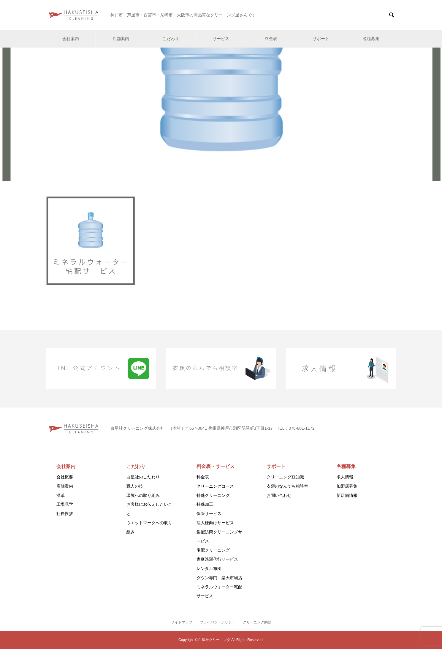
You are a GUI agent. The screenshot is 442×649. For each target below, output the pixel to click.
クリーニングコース (215, 486)
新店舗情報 (347, 495)
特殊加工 (205, 504)
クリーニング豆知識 (285, 477)
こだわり (170, 38)
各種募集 (371, 38)
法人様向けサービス (215, 522)
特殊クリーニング (213, 495)
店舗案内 (121, 38)
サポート (321, 38)
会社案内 (70, 38)
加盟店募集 (347, 486)
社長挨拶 (64, 513)
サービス (221, 38)
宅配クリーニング (213, 550)
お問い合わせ (279, 495)
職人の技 (134, 486)
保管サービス (209, 513)
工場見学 (64, 504)
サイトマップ (181, 622)
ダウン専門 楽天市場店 (219, 577)
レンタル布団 (209, 568)
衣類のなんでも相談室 (287, 486)
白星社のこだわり (143, 477)
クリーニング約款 (257, 622)
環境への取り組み (143, 495)
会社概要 (64, 477)
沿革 (60, 495)
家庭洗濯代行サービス (217, 559)
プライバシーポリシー (217, 622)
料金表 (271, 38)
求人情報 (345, 477)
